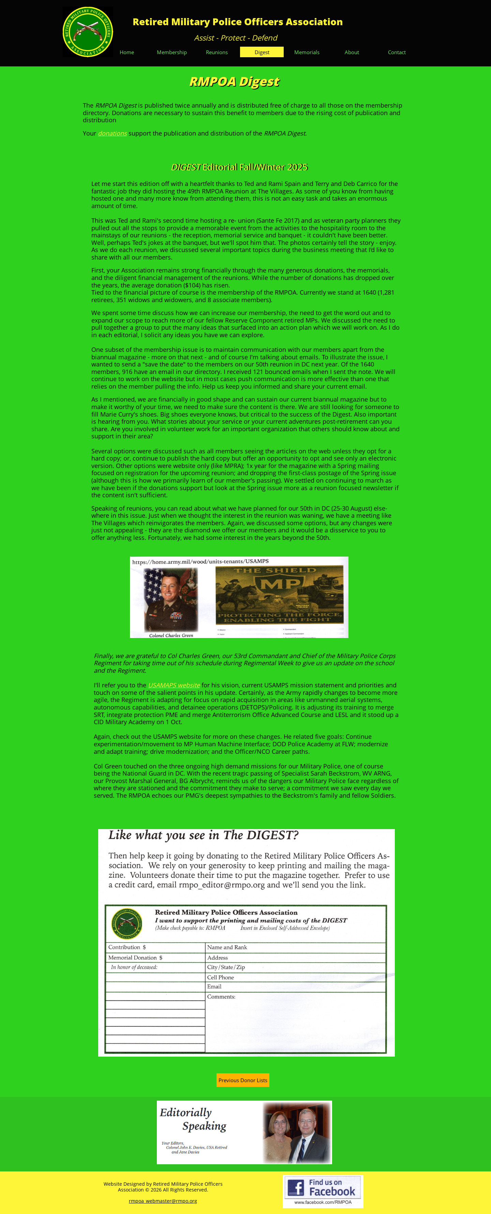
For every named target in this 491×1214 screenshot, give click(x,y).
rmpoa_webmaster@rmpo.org (163, 1201)
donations (112, 133)
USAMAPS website (174, 685)
